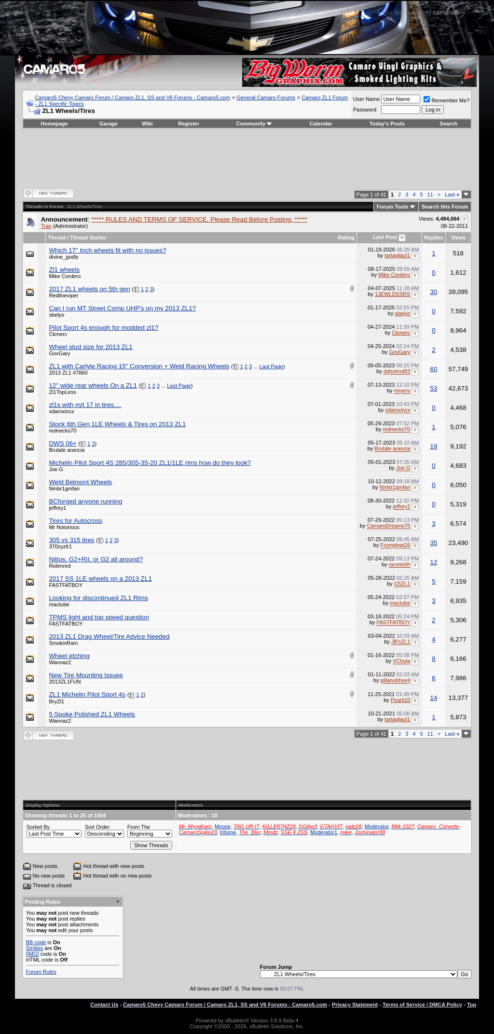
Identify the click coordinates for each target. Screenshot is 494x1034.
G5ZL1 (402, 584)
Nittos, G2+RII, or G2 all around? (95, 559)
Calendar (321, 123)
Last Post (385, 237)
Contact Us (104, 1004)
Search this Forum (445, 207)
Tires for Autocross (75, 520)
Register (188, 123)
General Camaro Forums (265, 97)
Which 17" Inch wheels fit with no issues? (107, 250)
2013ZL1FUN (65, 682)
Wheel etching (69, 655)
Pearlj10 (400, 700)
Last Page (271, 366)
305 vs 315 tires (71, 540)
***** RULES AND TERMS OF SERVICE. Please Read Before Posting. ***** (199, 219)
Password (364, 109)
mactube (59, 604)
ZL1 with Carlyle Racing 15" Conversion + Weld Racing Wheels (139, 366)
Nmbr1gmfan (64, 488)
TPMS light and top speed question (99, 617)
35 (434, 542)
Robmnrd (59, 566)
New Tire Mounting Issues (86, 675)
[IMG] (32, 954)
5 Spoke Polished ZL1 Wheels (92, 714)
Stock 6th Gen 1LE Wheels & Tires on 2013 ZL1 (117, 424)
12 (434, 562)
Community (254, 123)
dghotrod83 (397, 372)
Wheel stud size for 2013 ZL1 (90, 346)
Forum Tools (393, 207)
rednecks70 (62, 430)
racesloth (400, 565)
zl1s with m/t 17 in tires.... (85, 404)
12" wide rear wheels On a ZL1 (93, 385)
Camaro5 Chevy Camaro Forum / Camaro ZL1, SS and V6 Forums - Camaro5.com (132, 97)
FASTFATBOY (65, 585)
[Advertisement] (247, 158)
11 (430, 194)
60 (434, 369)
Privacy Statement (355, 1004)
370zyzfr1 (60, 546)
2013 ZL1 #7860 (68, 373)
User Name (366, 99)
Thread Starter (88, 237)
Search (449, 123)
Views (458, 237)
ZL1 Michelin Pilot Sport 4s (87, 694)
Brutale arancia (66, 450)
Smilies (34, 948)
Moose (223, 826)
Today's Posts (387, 123)
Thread (57, 237)
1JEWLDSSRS (392, 294)
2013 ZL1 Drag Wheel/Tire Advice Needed (109, 636)
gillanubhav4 (396, 681)
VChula (401, 661)
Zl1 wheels (64, 269)
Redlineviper (63, 295)
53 (434, 388)
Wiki (147, 123)
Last (452, 194)
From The (138, 827)
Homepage (54, 123)
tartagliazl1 (397, 255)
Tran (46, 226)
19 (434, 446)
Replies (433, 237)
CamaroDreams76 (388, 526)
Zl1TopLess (62, 392)
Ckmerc (58, 334)
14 (434, 697)
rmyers (402, 391)
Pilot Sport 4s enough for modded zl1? (103, 327)
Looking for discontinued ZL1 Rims (98, 597)
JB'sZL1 (400, 642)
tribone (228, 832)
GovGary (59, 353)
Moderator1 (323, 832)
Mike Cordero (65, 276)
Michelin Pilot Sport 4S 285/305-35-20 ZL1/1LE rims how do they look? (150, 462)
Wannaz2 (60, 662)
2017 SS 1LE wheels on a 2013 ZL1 (100, 578)
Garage (108, 123)
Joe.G (56, 469)
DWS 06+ (62, 443)
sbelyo (56, 315)
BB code (36, 942)
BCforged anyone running (85, 501)
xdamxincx (61, 411)
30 (434, 291)
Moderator (377, 826)
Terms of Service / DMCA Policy (422, 1004)
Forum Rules (41, 972)
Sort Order (97, 827)
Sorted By (38, 827)
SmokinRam (63, 643)
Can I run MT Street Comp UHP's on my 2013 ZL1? (122, 308)
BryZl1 (56, 701)
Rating (346, 237)
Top (471, 1004)
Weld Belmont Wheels (80, 482)
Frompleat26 (396, 545)
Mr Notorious (64, 527)
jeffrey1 (57, 508)
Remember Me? (446, 100)
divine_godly (63, 257)
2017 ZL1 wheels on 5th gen (89, 289)
